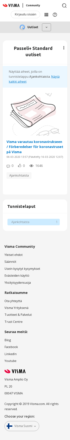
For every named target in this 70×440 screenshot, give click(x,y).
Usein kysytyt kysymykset (22, 269)
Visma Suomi (19, 426)
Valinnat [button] (63, 48)
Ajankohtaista (19, 175)
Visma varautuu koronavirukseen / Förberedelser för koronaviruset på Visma (35, 146)
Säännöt (10, 262)
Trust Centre (13, 322)
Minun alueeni (46, 14)
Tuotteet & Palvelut (18, 315)
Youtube (10, 361)
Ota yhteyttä (13, 301)
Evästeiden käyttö (16, 275)
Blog (7, 340)
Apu (55, 14)
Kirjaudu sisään (25, 14)
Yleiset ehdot (13, 255)
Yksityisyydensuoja (17, 283)
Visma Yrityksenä (16, 308)
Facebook (11, 347)
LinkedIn (10, 354)
